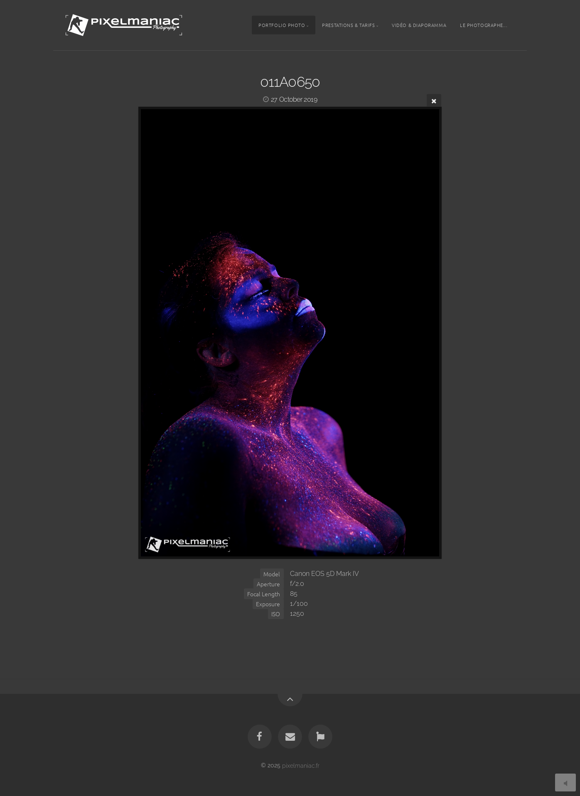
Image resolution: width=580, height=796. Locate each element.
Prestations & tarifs (348, 25)
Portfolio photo (281, 25)
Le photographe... (483, 25)
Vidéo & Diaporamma (419, 25)
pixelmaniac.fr (300, 765)
